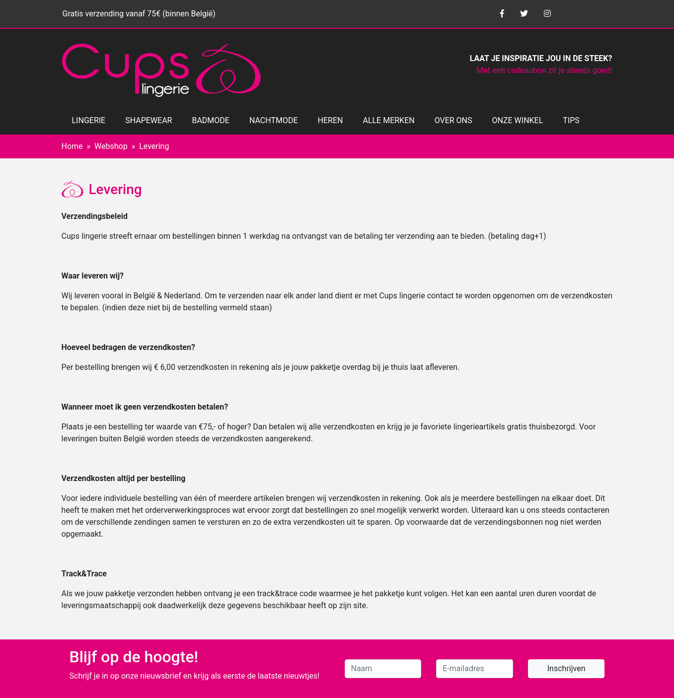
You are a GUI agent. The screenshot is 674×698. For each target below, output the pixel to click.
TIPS (571, 120)
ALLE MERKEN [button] (388, 120)
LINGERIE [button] (89, 120)
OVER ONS (453, 120)
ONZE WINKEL (517, 120)
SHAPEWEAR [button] (148, 120)
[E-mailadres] (474, 668)
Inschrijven (566, 668)
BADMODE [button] (210, 120)
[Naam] (383, 668)
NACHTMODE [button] (273, 120)
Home (72, 146)
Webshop (111, 146)
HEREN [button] (330, 120)
